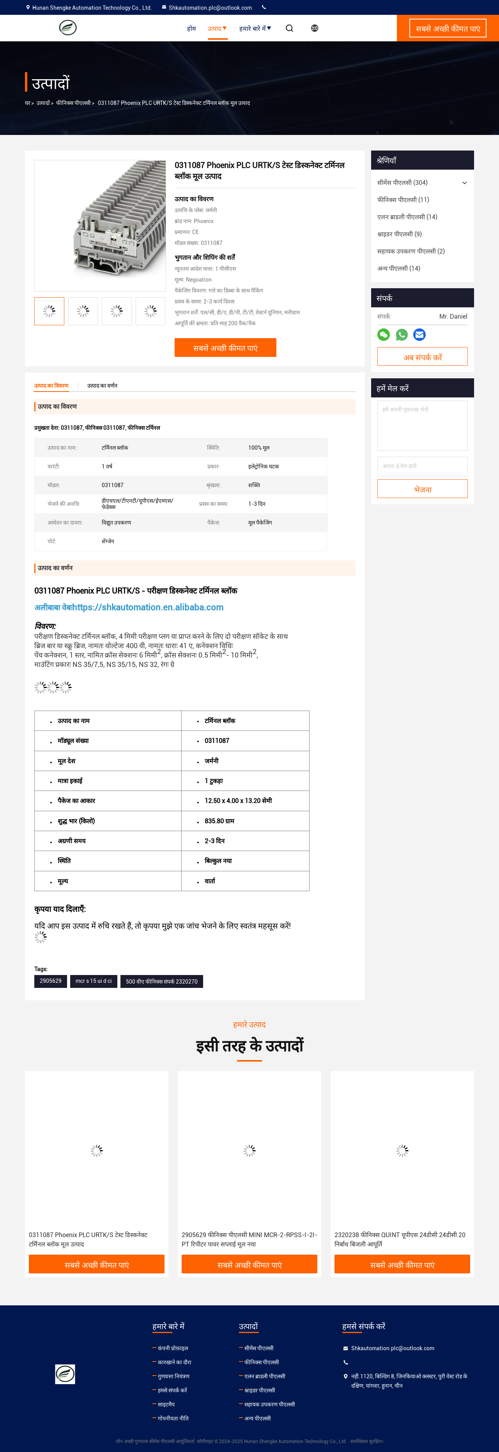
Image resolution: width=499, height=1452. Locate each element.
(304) (402, 182)
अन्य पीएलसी (257, 1418)
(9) (399, 234)
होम (191, 28)
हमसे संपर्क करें (172, 1390)
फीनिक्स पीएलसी (73, 103)
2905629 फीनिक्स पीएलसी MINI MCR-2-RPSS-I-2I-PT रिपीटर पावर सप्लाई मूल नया (249, 1239)
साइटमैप (166, 1404)
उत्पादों (43, 103)
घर (27, 103)
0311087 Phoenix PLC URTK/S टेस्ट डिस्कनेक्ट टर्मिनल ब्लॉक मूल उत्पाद (88, 1239)
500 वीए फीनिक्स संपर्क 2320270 (162, 982)
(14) (407, 217)
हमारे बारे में (255, 28)
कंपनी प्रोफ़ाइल (173, 1348)
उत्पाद (218, 28)
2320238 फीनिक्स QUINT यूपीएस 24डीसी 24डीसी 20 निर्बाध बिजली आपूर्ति (399, 1239)
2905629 (51, 981)
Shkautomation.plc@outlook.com (206, 8)
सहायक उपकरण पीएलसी (269, 1404)
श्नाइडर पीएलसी (259, 1390)
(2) (411, 251)
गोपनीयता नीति (173, 1418)
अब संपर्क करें (422, 357)
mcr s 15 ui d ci (94, 981)
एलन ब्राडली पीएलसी (264, 1376)
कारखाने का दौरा (174, 1362)
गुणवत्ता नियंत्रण (173, 1376)
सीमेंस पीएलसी (259, 1348)
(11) (403, 200)
